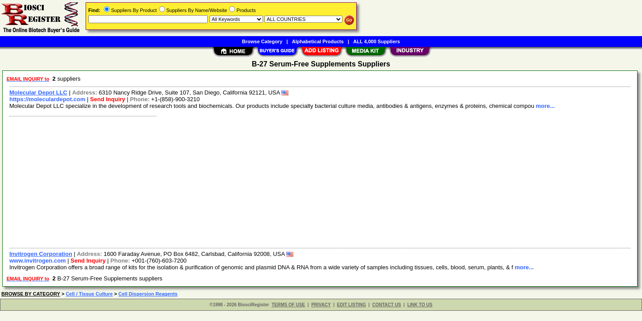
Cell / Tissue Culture (89, 293)
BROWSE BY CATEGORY (30, 293)
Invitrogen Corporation (40, 254)
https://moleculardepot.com (47, 99)
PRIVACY (321, 304)
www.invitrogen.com (37, 260)
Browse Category (262, 41)
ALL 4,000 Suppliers (376, 41)
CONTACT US (386, 304)
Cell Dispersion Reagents (148, 293)
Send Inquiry (107, 99)
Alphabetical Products (318, 41)
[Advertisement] (273, 181)
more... (545, 106)
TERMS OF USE (288, 304)
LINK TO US (419, 304)
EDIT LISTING (351, 304)
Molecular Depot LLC (38, 92)
